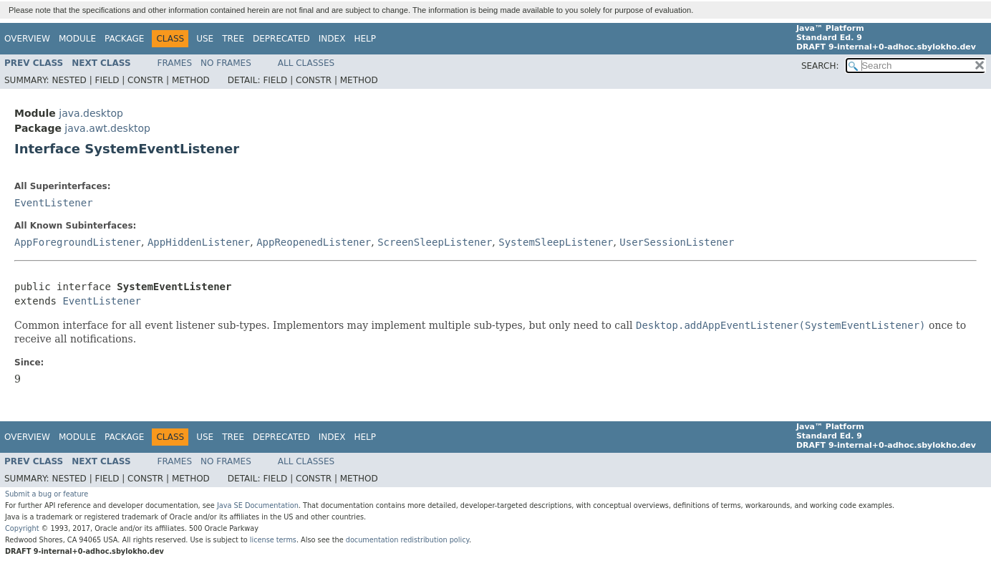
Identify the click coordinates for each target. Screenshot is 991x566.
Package (124, 39)
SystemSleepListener (555, 242)
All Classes (306, 63)
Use (204, 39)
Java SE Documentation (258, 505)
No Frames (225, 63)
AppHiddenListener (199, 242)
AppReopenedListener (313, 242)
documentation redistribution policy (407, 540)
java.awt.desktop (107, 128)
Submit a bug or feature (46, 494)
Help (365, 39)
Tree (233, 39)
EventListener (53, 202)
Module (77, 39)
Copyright (22, 528)
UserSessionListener (676, 242)
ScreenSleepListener (434, 242)
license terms (273, 540)
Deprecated (281, 39)
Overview (27, 39)
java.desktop (91, 113)
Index (332, 39)
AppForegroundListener (77, 242)
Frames (175, 63)
